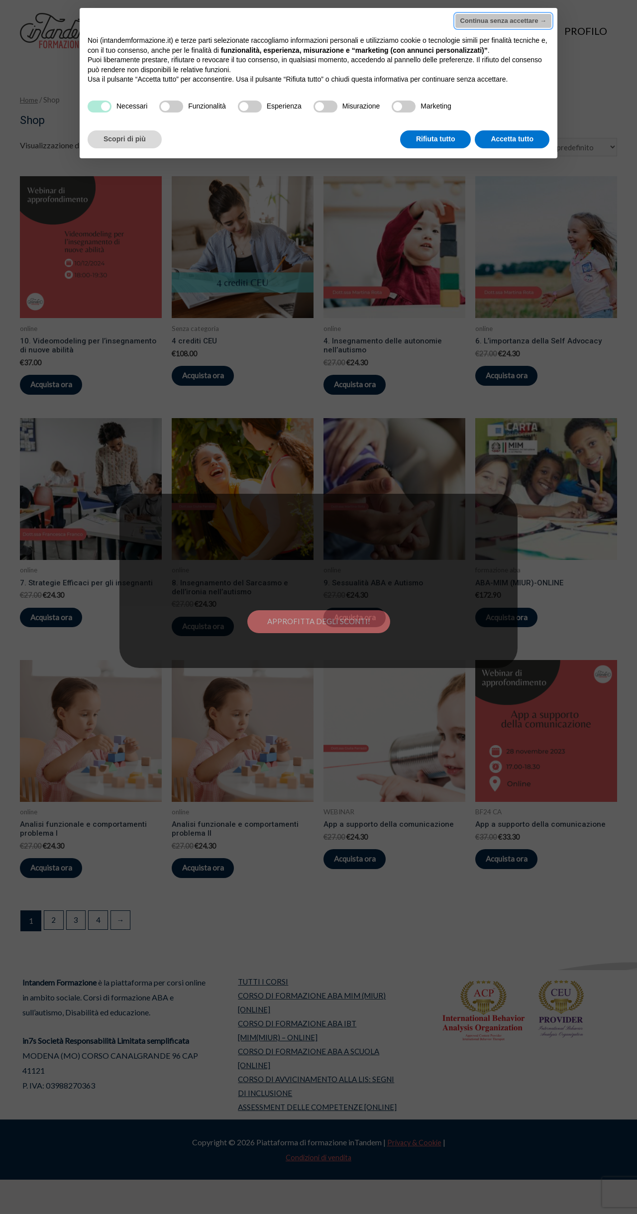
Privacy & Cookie (414, 1176)
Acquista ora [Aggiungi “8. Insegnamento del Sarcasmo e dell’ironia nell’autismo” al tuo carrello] (213, 640)
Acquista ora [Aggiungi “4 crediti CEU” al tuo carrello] (213, 380)
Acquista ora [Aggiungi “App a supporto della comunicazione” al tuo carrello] (365, 880)
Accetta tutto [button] (512, 139)
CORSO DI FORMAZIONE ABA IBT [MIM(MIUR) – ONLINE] (294, 1060)
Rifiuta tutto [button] (435, 139)
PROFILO (585, 31)
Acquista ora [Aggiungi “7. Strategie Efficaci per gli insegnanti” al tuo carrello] (61, 630)
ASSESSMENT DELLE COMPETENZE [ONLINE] (315, 1141)
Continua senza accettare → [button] (503, 20)
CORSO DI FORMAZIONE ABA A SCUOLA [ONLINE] (306, 1090)
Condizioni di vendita (318, 1191)
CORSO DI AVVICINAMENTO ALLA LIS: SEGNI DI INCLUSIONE (314, 1119)
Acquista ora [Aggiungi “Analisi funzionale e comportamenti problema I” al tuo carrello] (61, 890)
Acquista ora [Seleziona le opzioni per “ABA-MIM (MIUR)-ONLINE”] (516, 630)
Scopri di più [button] (125, 139)
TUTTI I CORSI (258, 1008)
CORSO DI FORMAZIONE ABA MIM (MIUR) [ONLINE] (310, 1030)
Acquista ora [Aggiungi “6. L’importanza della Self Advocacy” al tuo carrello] (516, 380)
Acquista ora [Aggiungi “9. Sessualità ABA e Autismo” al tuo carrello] (365, 630)
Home (29, 99)
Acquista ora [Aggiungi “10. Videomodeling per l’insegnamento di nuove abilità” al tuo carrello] (61, 390)
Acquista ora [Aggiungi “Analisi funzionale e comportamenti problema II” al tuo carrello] (213, 890)
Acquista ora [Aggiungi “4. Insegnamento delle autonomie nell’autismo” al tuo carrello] (365, 390)
